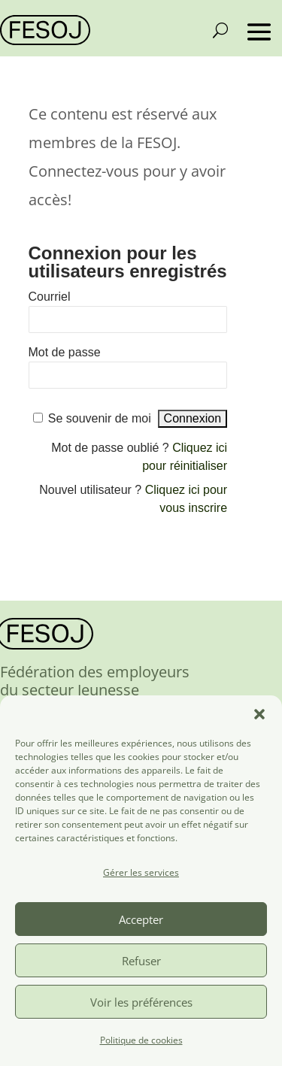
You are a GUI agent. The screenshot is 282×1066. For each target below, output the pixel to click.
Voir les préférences (141, 1002)
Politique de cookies (141, 1040)
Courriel (50, 296)
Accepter (141, 919)
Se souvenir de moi (99, 418)
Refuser (141, 960)
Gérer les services (141, 872)
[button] (259, 714)
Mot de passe (65, 352)
